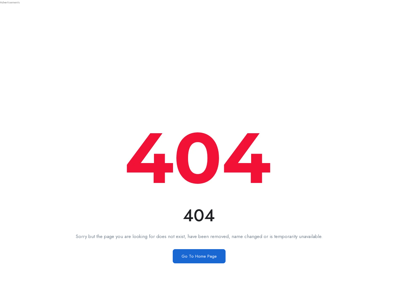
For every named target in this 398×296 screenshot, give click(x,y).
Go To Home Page (199, 256)
